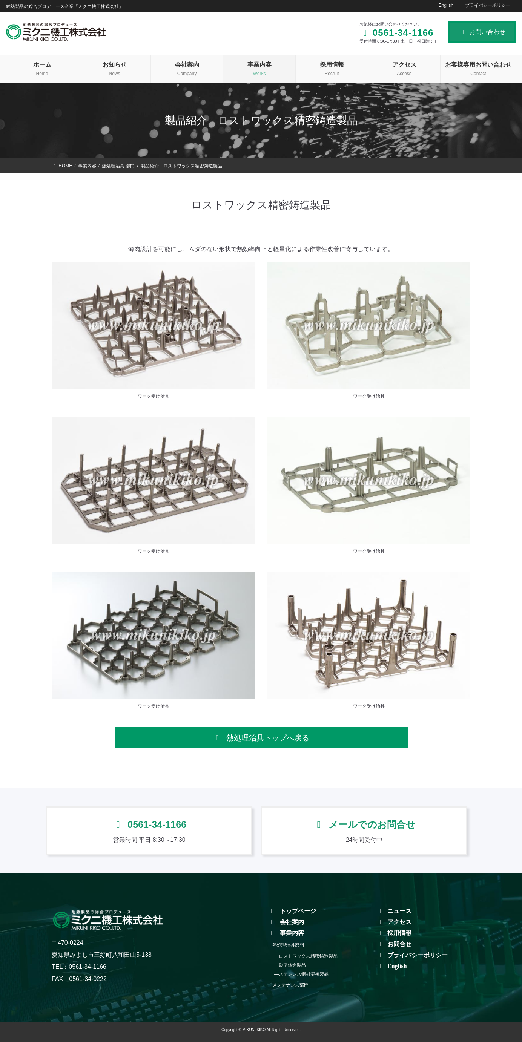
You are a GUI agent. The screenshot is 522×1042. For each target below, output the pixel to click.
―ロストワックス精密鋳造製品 (306, 956)
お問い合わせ (482, 32)
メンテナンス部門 (290, 985)
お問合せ (393, 944)
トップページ (292, 911)
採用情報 (393, 933)
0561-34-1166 (149, 824)
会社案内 (286, 922)
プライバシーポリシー (487, 5)
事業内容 (286, 933)
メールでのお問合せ (364, 824)
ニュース (393, 911)
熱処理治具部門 (288, 945)
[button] (261, 737)
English (446, 5)
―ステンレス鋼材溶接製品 (301, 974)
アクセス (393, 922)
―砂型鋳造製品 (290, 965)
